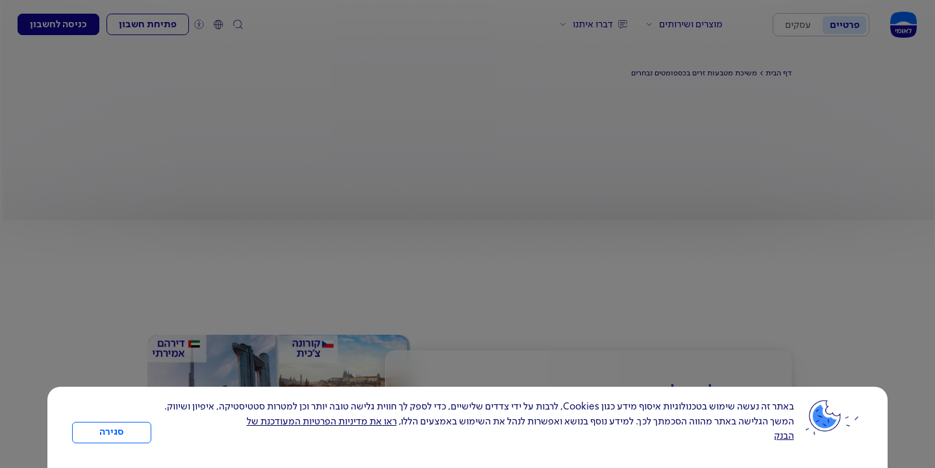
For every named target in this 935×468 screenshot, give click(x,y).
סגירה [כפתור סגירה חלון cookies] (111, 432)
